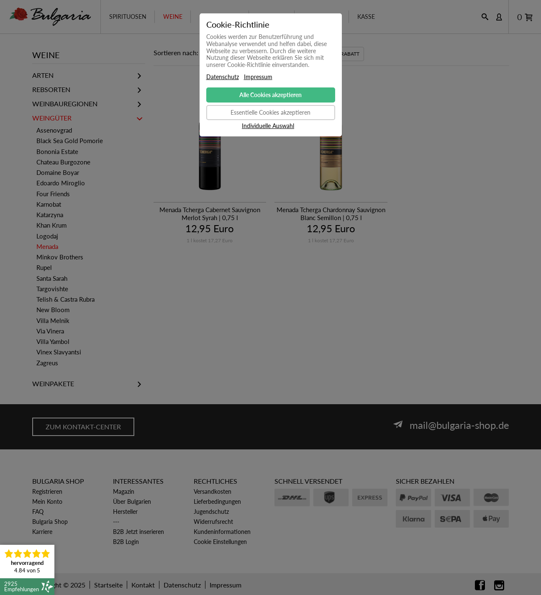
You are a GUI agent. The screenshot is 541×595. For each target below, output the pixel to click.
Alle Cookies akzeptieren (270, 94)
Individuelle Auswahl (268, 126)
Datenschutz (222, 77)
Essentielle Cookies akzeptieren (270, 112)
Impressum (258, 77)
